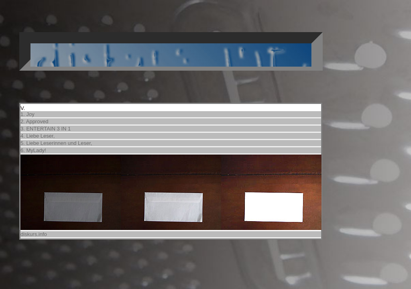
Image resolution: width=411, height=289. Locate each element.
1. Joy (27, 114)
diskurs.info (33, 234)
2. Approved (34, 121)
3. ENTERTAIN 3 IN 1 (45, 129)
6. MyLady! (33, 150)
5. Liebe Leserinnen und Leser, (56, 143)
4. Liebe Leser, (37, 136)
